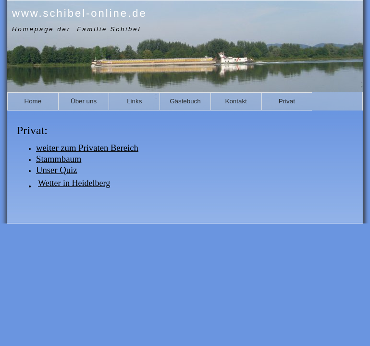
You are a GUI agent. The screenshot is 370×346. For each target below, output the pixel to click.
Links (134, 101)
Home (33, 101)
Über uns (84, 101)
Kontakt (236, 101)
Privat (287, 101)
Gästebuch (185, 101)
